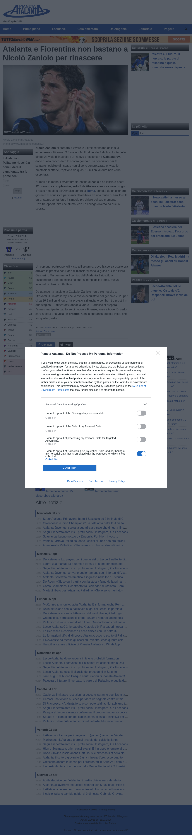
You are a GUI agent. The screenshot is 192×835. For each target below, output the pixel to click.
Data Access (96, 481)
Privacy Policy (117, 481)
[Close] (159, 354)
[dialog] (96, 417)
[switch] (141, 413)
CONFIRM (70, 467)
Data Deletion (75, 481)
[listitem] (96, 404)
